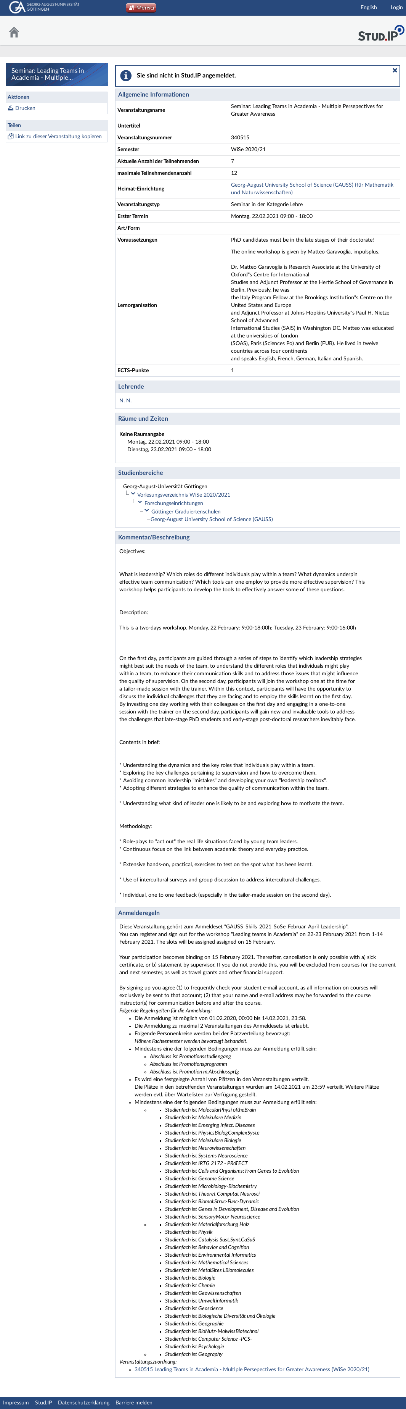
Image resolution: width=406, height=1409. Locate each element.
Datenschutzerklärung (83, 1403)
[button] (395, 70)
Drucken (25, 108)
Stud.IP (43, 1403)
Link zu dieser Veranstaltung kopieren (58, 136)
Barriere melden (134, 1403)
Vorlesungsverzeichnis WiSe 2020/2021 (183, 495)
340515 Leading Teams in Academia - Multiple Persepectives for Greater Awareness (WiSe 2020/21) (252, 1369)
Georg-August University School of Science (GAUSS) (212, 519)
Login (397, 7)
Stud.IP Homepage (381, 30)
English (369, 7)
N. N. (125, 400)
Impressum (16, 1403)
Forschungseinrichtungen (173, 503)
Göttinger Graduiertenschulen (186, 512)
